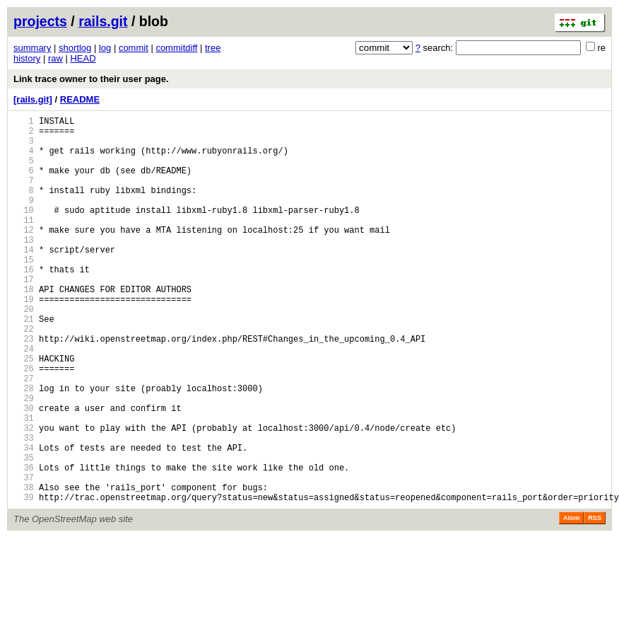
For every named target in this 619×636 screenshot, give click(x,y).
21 (23, 363)
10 (23, 231)
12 (23, 255)
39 (23, 580)
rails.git (102, 21)
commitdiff (176, 47)
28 (23, 447)
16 (23, 303)
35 (23, 532)
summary (32, 47)
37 (23, 556)
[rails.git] (32, 99)
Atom (571, 600)
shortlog (75, 47)
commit (133, 47)
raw (55, 58)
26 (23, 423)
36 (23, 544)
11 (23, 243)
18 (23, 327)
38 (23, 568)
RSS (594, 600)
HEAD (82, 58)
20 (23, 351)
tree (212, 47)
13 (23, 267)
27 (23, 435)
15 (23, 291)
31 (23, 484)
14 (23, 279)
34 (23, 520)
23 (23, 387)
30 (23, 472)
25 (23, 411)
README (80, 99)
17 (23, 315)
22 (23, 375)
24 (23, 399)
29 (23, 459)
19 (23, 339)
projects (40, 21)
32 (23, 496)
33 (23, 508)
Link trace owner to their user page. (91, 79)
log (105, 47)
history (26, 58)
